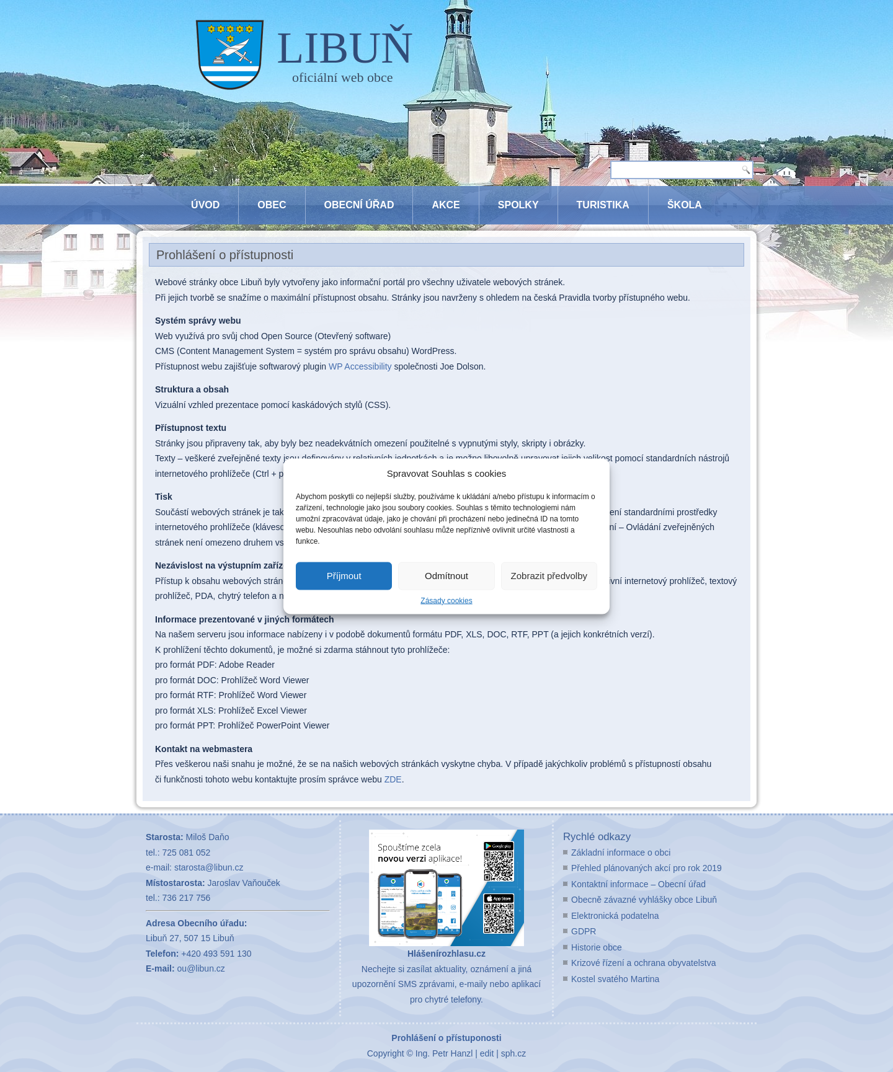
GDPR (583, 931)
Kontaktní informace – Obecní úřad (638, 884)
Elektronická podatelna (615, 916)
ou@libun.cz (201, 968)
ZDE (393, 779)
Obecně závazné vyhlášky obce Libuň (644, 900)
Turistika (603, 205)
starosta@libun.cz (208, 867)
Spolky (518, 205)
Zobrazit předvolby (549, 575)
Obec (271, 205)
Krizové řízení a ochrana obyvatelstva (643, 963)
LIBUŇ (345, 48)
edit (487, 1053)
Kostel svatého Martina (615, 979)
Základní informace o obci (620, 852)
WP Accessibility (360, 366)
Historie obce (596, 947)
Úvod (205, 205)
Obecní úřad (359, 205)
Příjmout (344, 575)
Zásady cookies (446, 600)
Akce (446, 205)
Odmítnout (446, 575)
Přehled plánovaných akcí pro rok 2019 (646, 868)
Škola (684, 205)
